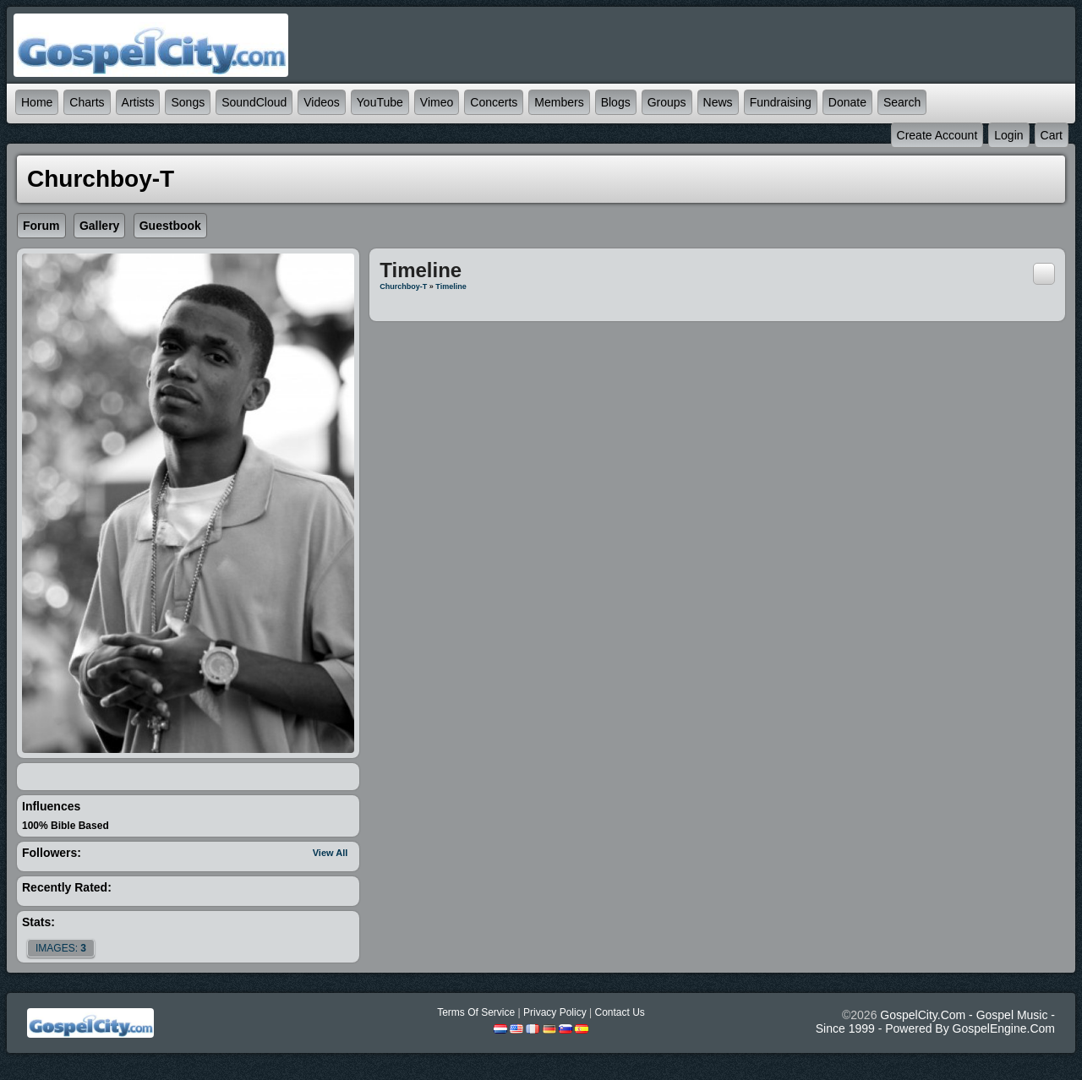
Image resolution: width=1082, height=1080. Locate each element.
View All (330, 853)
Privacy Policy (555, 1012)
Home (36, 102)
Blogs (616, 102)
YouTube (380, 102)
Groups (667, 102)
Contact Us (619, 1012)
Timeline (450, 286)
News (718, 102)
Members (558, 102)
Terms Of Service (476, 1012)
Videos (321, 102)
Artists (138, 102)
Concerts (493, 102)
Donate (847, 102)
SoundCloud (254, 102)
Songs (188, 102)
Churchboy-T (403, 286)
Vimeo (436, 102)
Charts (86, 102)
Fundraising (781, 102)
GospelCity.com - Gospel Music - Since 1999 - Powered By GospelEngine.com (935, 1021)
